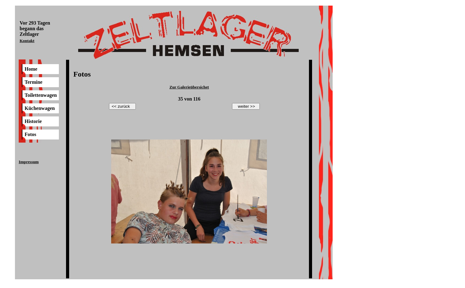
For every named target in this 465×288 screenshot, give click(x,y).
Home (31, 69)
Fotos (30, 134)
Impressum (29, 161)
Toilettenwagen (41, 95)
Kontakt (27, 40)
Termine (33, 82)
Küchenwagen (40, 108)
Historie (33, 121)
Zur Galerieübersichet (189, 87)
